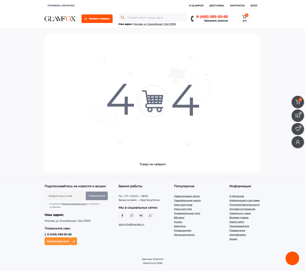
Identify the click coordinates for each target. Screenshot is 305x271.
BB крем (179, 217)
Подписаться (97, 195)
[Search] (122, 17)
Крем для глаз (183, 209)
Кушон (178, 221)
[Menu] (97, 18)
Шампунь (180, 226)
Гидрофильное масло (187, 200)
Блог (254, 5)
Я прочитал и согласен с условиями (74, 205)
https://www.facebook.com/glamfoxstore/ (122, 215)
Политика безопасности (74, 204)
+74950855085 (150, 215)
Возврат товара (238, 217)
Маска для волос (184, 234)
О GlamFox (196, 5)
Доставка (216, 5)
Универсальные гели (187, 213)
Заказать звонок (216, 20)
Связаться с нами (240, 213)
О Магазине (236, 196)
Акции (233, 239)
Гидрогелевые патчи (187, 196)
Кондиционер (182, 230)
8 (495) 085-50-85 (212, 17)
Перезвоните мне (57, 241)
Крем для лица (183, 204)
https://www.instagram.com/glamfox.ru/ (131, 215)
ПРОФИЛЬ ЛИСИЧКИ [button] (60, 5)
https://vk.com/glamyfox (141, 215)
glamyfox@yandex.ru (131, 224)
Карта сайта (236, 221)
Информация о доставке (244, 200)
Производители (239, 226)
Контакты (237, 5)
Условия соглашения (242, 209)
